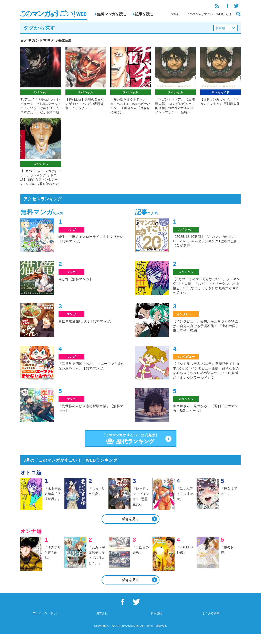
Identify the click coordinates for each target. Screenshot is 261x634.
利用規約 (156, 613)
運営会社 (102, 613)
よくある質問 (210, 613)
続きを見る (130, 519)
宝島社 (175, 14)
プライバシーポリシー (47, 613)
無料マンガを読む (111, 14)
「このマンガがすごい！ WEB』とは (207, 14)
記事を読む (144, 14)
